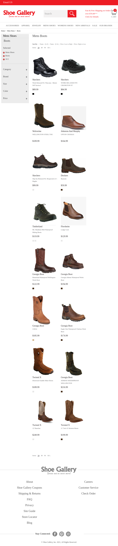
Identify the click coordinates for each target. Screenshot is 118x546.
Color (15, 91)
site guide (29, 511)
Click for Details (92, 17)
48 (42, 47)
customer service (88, 487)
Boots (18, 31)
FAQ (29, 499)
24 (38, 47)
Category (15, 69)
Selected (6, 48)
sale (94, 25)
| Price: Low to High (65, 44)
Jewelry (36, 25)
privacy (29, 505)
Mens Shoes (11, 31)
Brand (15, 76)
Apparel (25, 25)
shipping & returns (29, 493)
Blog (29, 522)
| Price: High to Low (79, 44)
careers (88, 481)
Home (3, 31)
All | (48, 47)
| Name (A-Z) (43, 44)
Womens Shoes (65, 25)
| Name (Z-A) (54, 44)
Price (15, 98)
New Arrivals (82, 25)
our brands (105, 25)
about (29, 481)
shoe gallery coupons (29, 487)
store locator (29, 517)
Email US (7, 2)
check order (88, 493)
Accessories (12, 25)
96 (45, 47)
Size (15, 84)
